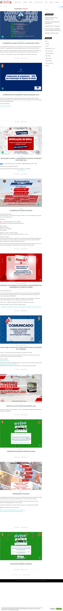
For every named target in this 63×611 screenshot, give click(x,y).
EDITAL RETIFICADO (21, 170)
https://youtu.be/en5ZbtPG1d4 (5, 106)
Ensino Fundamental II (49, 53)
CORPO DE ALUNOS (39, 2)
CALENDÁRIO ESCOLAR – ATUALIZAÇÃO (52, 26)
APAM (46, 2)
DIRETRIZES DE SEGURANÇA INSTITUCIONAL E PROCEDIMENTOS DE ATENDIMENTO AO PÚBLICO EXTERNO (21, 286)
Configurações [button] (53, 608)
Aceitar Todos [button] (59, 608)
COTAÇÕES (51, 2)
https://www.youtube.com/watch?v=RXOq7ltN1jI (8, 364)
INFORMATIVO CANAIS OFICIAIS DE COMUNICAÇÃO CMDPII (21, 43)
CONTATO (57, 2)
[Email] (62, 7)
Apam (46, 41)
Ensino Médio (47, 55)
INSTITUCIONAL (18, 2)
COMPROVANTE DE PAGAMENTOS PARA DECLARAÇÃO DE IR (21, 95)
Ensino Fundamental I (49, 50)
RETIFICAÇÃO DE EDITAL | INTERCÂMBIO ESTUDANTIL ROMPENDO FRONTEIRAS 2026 (21, 159)
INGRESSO (25, 2)
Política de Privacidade (14, 609)
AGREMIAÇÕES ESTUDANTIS (21, 494)
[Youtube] (61, 7)
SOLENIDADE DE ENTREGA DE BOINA (21, 210)
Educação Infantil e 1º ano (50, 48)
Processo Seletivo (48, 60)
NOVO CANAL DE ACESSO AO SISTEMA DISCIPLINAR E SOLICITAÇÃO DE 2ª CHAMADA (21, 348)
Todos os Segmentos (49, 63)
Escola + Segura (48, 58)
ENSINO (30, 2)
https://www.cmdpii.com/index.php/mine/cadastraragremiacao (11, 511)
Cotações (47, 43)
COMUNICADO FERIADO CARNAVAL (21, 564)
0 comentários (24, 58)
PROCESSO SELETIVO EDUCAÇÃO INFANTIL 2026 (21, 406)
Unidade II (47, 65)
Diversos (47, 46)
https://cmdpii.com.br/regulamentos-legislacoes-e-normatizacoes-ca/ (12, 510)
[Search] (62, 2)
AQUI (4, 409)
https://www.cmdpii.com (4, 360)
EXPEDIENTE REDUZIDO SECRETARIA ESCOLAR (21, 451)
